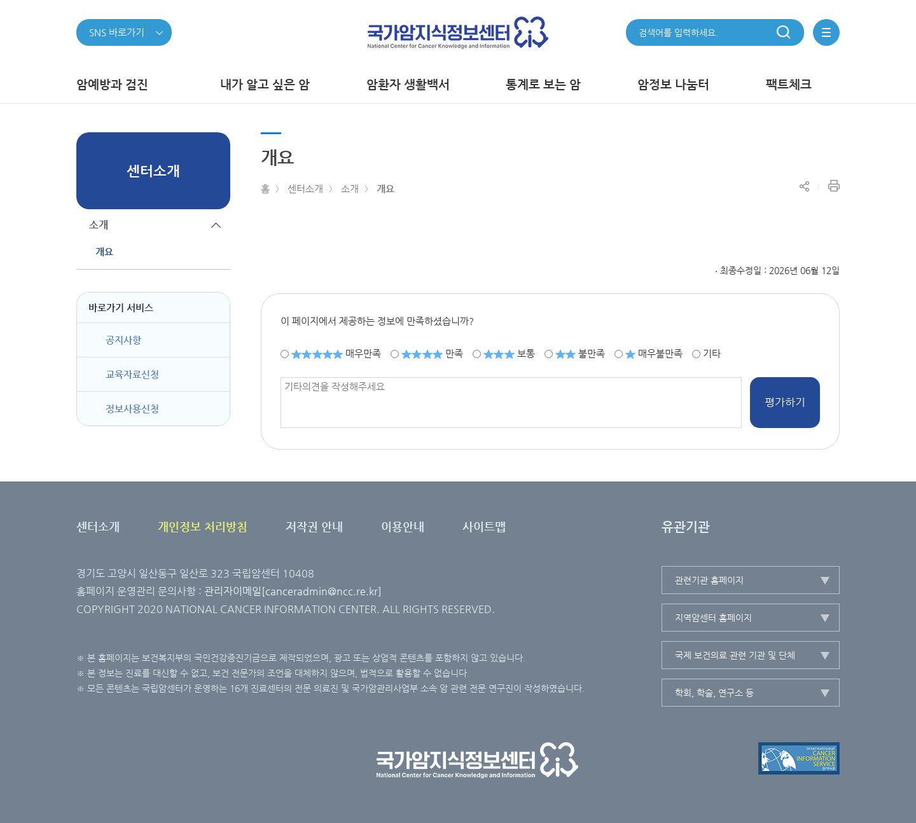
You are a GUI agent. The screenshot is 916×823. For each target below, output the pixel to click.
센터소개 (305, 188)
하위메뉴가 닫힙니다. (216, 224)
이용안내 (402, 526)
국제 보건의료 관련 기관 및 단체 (735, 655)
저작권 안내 (314, 526)
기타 (712, 353)
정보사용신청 (132, 408)
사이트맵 (484, 526)
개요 (385, 188)
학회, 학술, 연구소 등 (714, 693)
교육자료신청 (132, 374)
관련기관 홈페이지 (709, 580)
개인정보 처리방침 (202, 526)
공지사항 (123, 340)
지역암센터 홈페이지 (713, 617)
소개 (350, 188)
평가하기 (785, 402)
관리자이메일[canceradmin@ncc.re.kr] (293, 591)
